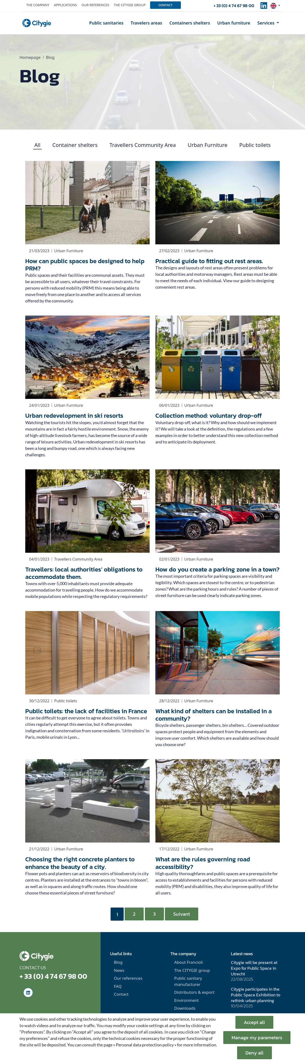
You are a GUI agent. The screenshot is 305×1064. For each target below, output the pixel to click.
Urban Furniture (207, 144)
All (37, 144)
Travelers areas (146, 23)
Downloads (184, 1008)
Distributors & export (194, 992)
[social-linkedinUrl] (263, 7)
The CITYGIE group (192, 970)
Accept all (254, 1022)
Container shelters (75, 144)
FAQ (118, 986)
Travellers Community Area (142, 144)
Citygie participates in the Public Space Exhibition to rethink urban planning (255, 995)
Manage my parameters (257, 1037)
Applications (65, 5)
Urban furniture (233, 23)
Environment (186, 1000)
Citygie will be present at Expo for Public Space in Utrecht (254, 968)
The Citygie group (130, 5)
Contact (165, 5)
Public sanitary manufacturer (188, 981)
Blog (118, 962)
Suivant (181, 914)
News (119, 970)
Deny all (254, 1052)
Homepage (30, 57)
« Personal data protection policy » (144, 1044)
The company (37, 5)
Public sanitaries (106, 23)
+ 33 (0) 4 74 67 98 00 (234, 5)
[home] (36, 23)
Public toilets (255, 144)
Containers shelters (189, 23)
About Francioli (188, 962)
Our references (95, 5)
